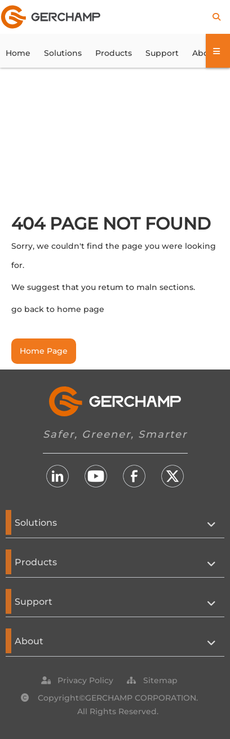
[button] (85, 680)
